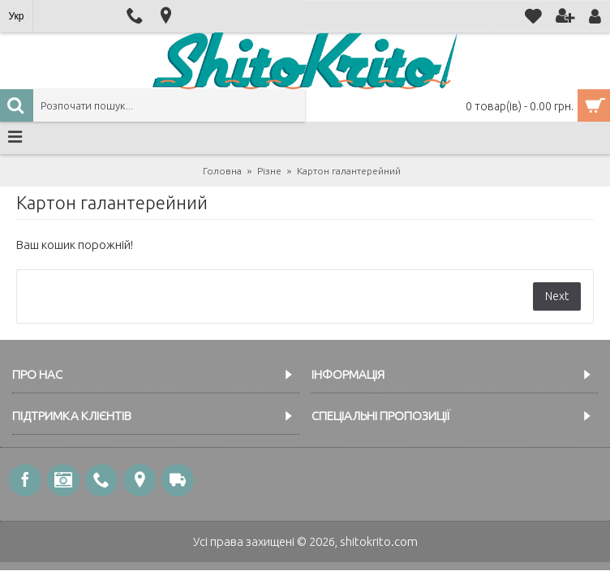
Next (557, 296)
